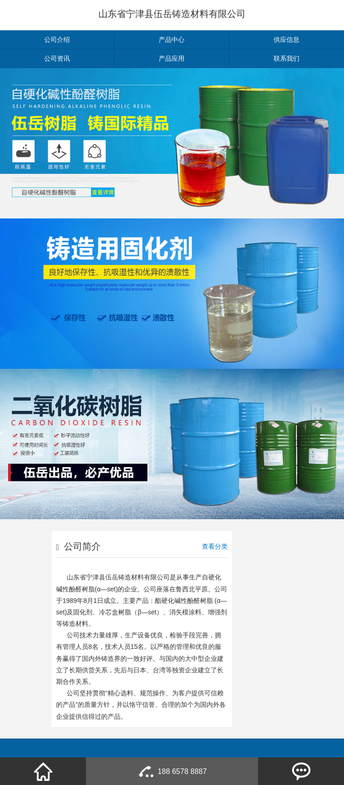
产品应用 (171, 58)
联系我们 (286, 58)
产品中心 (171, 39)
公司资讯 (57, 58)
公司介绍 (57, 39)
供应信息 (286, 39)
